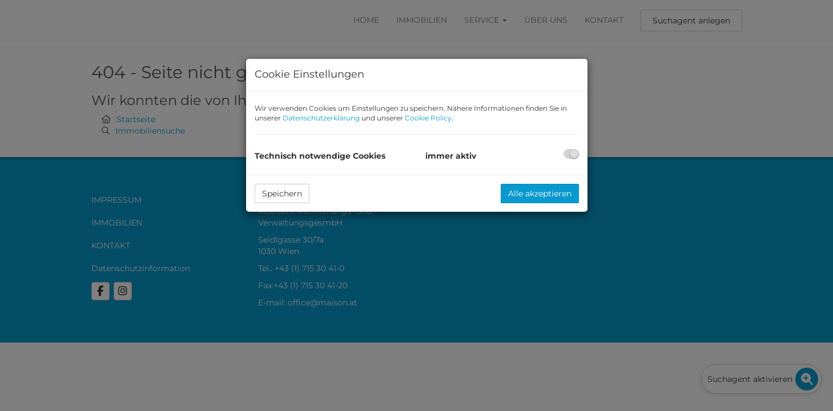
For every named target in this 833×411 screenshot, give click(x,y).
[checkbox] (571, 154)
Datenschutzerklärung (321, 118)
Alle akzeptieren (540, 193)
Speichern (282, 193)
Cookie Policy (428, 118)
